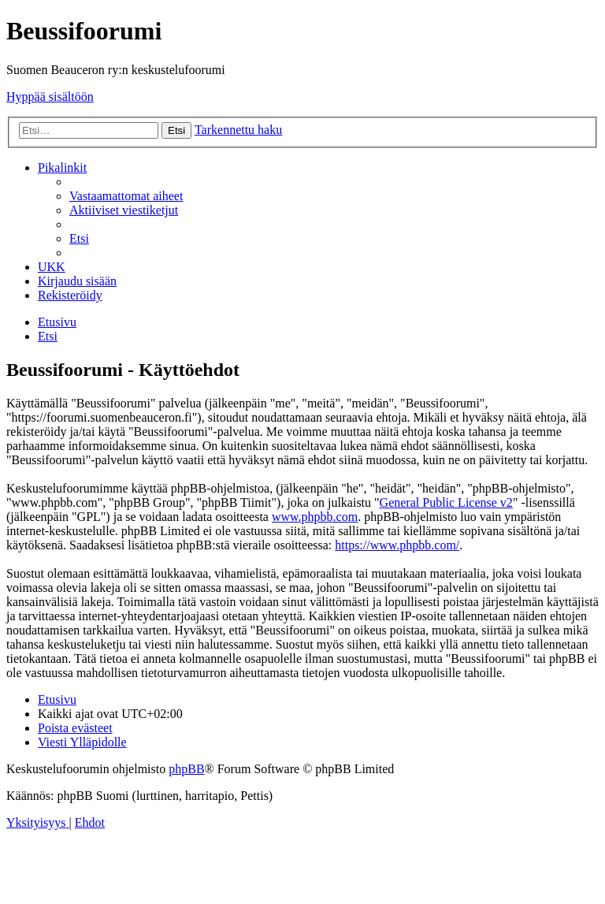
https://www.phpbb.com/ (397, 545)
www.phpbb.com (315, 516)
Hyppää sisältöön (50, 96)
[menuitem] (126, 196)
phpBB (186, 769)
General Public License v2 (446, 502)
